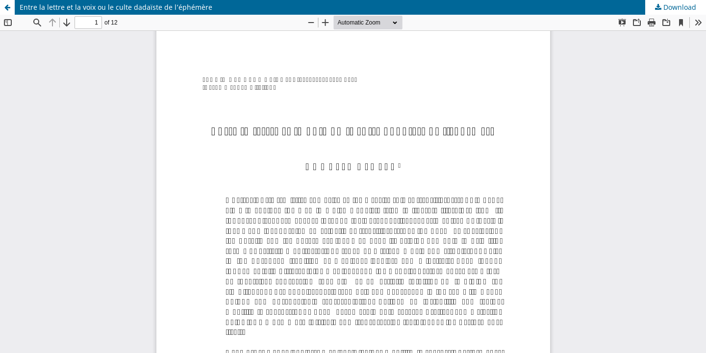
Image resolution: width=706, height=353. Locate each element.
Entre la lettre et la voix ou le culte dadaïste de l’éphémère (116, 7)
